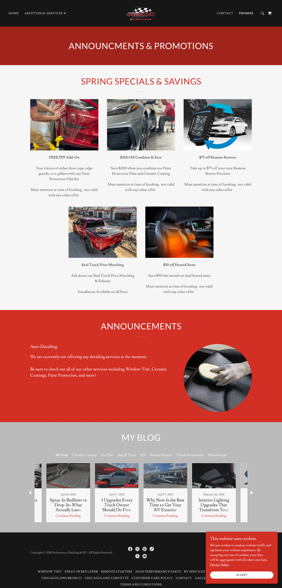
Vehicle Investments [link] (190, 455)
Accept (242, 575)
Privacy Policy (219, 565)
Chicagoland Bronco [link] (62, 578)
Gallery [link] (202, 578)
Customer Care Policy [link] (152, 578)
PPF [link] (143, 455)
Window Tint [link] (50, 571)
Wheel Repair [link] (217, 455)
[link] (141, 12)
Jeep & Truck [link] (127, 455)
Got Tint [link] (107, 455)
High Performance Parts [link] (158, 571)
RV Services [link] (194, 571)
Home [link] (14, 13)
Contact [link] (225, 13)
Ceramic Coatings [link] (84, 455)
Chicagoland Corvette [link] (107, 578)
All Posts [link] (61, 455)
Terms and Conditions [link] (141, 584)
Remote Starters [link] (161, 455)
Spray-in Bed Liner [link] (81, 571)
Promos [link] (246, 13)
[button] (46, 13)
